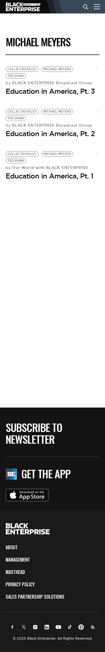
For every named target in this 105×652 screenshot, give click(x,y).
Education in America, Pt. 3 (50, 91)
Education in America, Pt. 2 (50, 133)
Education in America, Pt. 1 (49, 175)
